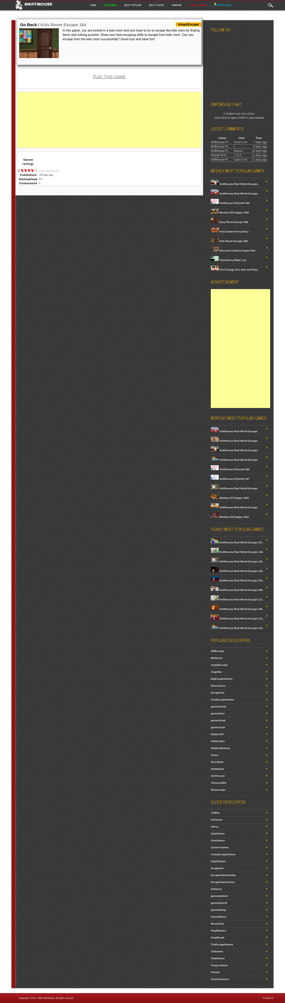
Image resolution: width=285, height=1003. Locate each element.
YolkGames (218, 958)
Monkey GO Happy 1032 (230, 516)
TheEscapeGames (222, 944)
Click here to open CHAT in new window (239, 117)
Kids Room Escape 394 (229, 241)
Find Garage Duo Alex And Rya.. (235, 269)
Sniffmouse (38, 4)
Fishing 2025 (222, 5)
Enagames (217, 868)
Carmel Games (220, 847)
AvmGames (218, 840)
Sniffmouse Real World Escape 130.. (237, 561)
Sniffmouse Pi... (220, 142)
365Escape (217, 651)
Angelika (216, 671)
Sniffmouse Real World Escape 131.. (237, 618)
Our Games (110, 5)
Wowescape (218, 789)
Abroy (214, 826)
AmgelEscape (219, 664)
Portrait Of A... (219, 155)
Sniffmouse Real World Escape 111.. (237, 599)
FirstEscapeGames (222, 699)
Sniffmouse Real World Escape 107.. (237, 542)
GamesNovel (218, 916)
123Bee (215, 812)
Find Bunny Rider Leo (228, 260)
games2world (219, 902)
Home (93, 5)
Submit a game (197, 5)
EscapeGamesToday (223, 875)
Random (176, 5)
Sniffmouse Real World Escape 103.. (237, 580)
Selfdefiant (217, 768)
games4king (218, 909)
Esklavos (216, 888)
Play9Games (218, 930)
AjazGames (218, 833)
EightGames (218, 861)
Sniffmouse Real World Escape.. (235, 183)
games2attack (219, 895)
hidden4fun (218, 741)
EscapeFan (217, 692)
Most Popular (132, 5)
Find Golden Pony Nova (229, 231)
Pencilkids (217, 761)
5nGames (216, 819)
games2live (218, 713)
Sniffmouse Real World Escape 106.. (237, 589)
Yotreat (215, 972)
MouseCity (217, 923)
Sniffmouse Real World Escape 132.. (237, 628)
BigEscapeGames (222, 678)
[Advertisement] (109, 120)
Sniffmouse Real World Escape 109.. (237, 609)
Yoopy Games (219, 965)
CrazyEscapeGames (223, 854)
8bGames (216, 657)
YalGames (217, 951)
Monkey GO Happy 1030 (230, 497)
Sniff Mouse (49, 998)
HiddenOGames (220, 748)
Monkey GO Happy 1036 (230, 212)
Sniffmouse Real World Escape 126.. (237, 570)
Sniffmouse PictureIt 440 (230, 203)
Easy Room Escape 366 (229, 222)
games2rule (218, 727)
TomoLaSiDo (218, 782)
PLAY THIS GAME (109, 77)
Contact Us (268, 998)
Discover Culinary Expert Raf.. (233, 250)
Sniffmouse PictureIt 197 (230, 478)
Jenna (214, 755)
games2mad (218, 720)
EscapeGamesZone (223, 882)
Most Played (156, 5)
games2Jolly (218, 706)
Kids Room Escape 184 (63, 24)
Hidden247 (217, 734)
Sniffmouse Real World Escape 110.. (237, 551)
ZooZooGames (220, 979)
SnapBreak (217, 937)
